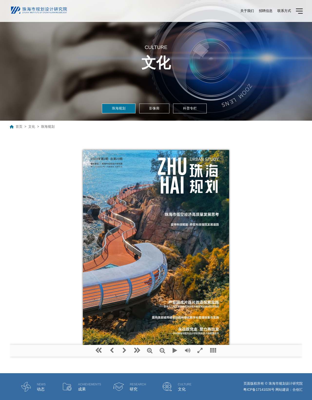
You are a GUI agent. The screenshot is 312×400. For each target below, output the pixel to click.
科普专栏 (190, 108)
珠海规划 (119, 108)
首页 (19, 126)
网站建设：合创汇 (289, 389)
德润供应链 (235, 389)
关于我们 (247, 11)
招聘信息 (266, 11)
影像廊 (154, 108)
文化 (31, 126)
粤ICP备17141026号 (258, 389)
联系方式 (284, 11)
